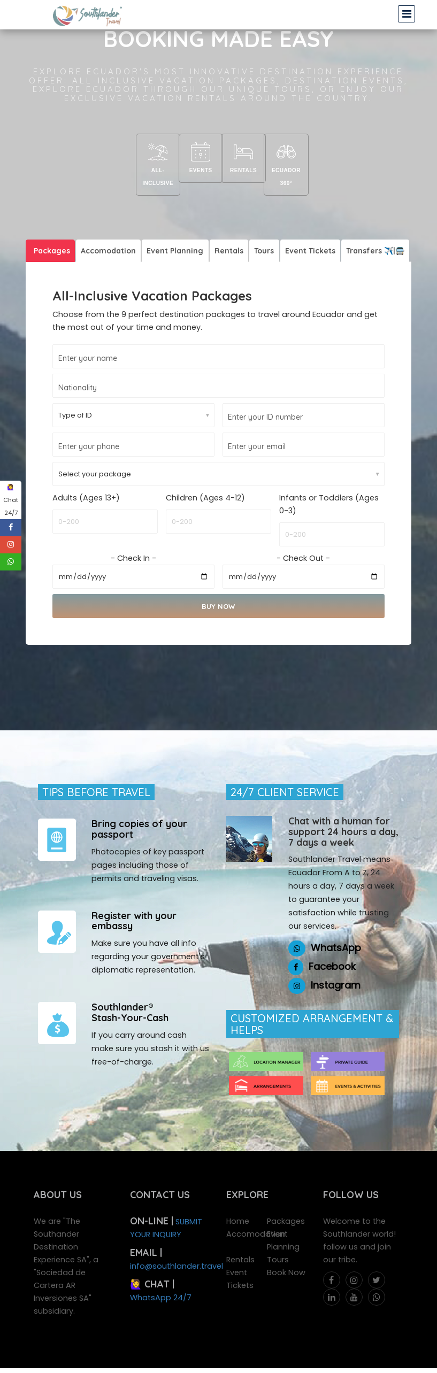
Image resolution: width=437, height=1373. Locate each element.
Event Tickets (303, 236)
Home (237, 1207)
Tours (258, 236)
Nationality (77, 374)
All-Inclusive (138, 159)
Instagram (336, 971)
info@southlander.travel (176, 1252)
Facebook (332, 952)
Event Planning (171, 236)
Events (191, 159)
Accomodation (106, 236)
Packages (51, 236)
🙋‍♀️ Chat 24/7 (10, 500)
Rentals (245, 159)
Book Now (286, 1258)
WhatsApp (336, 933)
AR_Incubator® (253, 1363)
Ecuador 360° (298, 159)
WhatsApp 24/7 (160, 1283)
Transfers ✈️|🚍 (367, 236)
